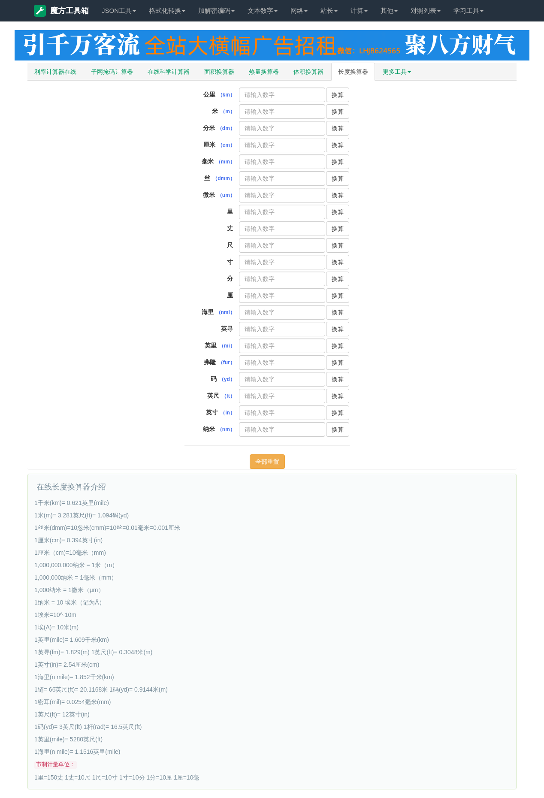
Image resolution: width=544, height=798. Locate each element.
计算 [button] (359, 10)
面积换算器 (219, 71)
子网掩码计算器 (112, 71)
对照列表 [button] (426, 10)
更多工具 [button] (397, 71)
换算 (338, 94)
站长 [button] (329, 10)
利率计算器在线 (55, 71)
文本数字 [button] (263, 10)
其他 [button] (389, 10)
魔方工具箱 (61, 11)
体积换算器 (308, 71)
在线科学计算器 (169, 71)
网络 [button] (299, 10)
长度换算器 (353, 71)
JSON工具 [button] (119, 10)
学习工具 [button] (468, 10)
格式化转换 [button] (167, 10)
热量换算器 (264, 71)
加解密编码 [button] (216, 10)
